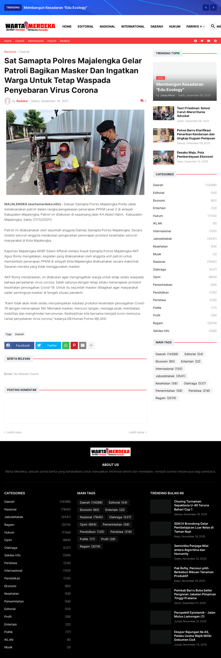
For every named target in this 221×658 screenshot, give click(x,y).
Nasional (107, 26)
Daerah (157, 26)
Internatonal (133, 26)
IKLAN (185, 223)
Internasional (36, 40)
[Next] (213, 7)
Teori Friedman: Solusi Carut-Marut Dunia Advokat (193, 112)
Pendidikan (185, 292)
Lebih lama (136, 432)
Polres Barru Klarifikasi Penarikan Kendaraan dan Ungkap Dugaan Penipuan (196, 134)
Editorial (86, 26)
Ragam (185, 323)
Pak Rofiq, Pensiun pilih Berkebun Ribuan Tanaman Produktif (194, 572)
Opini (185, 277)
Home (67, 26)
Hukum (174, 26)
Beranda (10, 51)
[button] (202, 26)
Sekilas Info (185, 331)
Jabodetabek (185, 238)
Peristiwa (185, 300)
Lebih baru (14, 432)
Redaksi (65, 40)
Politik (185, 308)
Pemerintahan (185, 285)
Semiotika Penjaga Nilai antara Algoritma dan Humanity (191, 549)
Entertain (185, 208)
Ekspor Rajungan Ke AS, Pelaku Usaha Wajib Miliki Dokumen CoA (193, 635)
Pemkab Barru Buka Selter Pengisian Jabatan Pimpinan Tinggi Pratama (195, 594)
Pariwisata (195, 26)
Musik (185, 254)
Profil (185, 315)
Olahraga (185, 269)
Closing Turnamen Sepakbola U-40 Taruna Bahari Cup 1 (191, 505)
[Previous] (206, 7)
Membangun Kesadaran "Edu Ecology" (55, 7)
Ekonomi (185, 200)
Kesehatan (185, 246)
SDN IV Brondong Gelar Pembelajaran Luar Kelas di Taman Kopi (194, 527)
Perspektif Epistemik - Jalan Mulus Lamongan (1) (194, 614)
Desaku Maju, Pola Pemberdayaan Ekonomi (195, 154)
